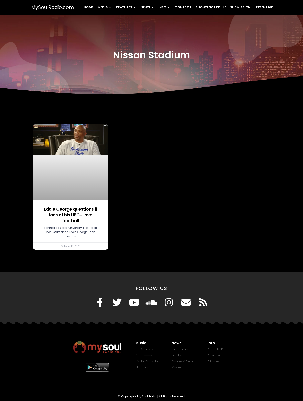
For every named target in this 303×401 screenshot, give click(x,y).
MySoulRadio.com (52, 7)
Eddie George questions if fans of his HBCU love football (70, 215)
